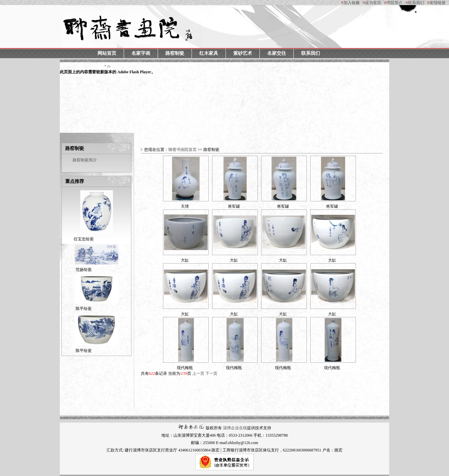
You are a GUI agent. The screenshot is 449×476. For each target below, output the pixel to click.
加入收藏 (351, 2)
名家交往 (276, 53)
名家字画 (140, 53)
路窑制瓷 (174, 53)
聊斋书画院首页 (182, 149)
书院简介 (394, 2)
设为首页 (373, 2)
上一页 (198, 373)
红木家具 (208, 53)
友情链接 (438, 2)
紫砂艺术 (242, 53)
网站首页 (106, 53)
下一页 (211, 373)
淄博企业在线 (235, 428)
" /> (107, 69)
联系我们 (416, 2)
